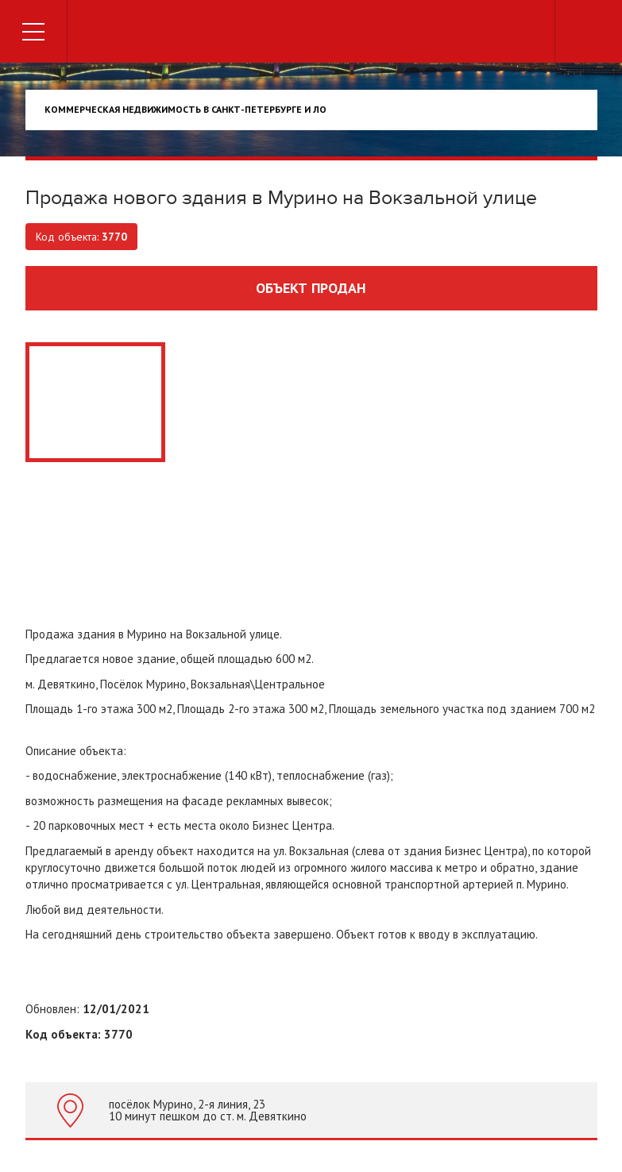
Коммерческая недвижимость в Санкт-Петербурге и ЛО (185, 109)
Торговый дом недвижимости (311, 34)
